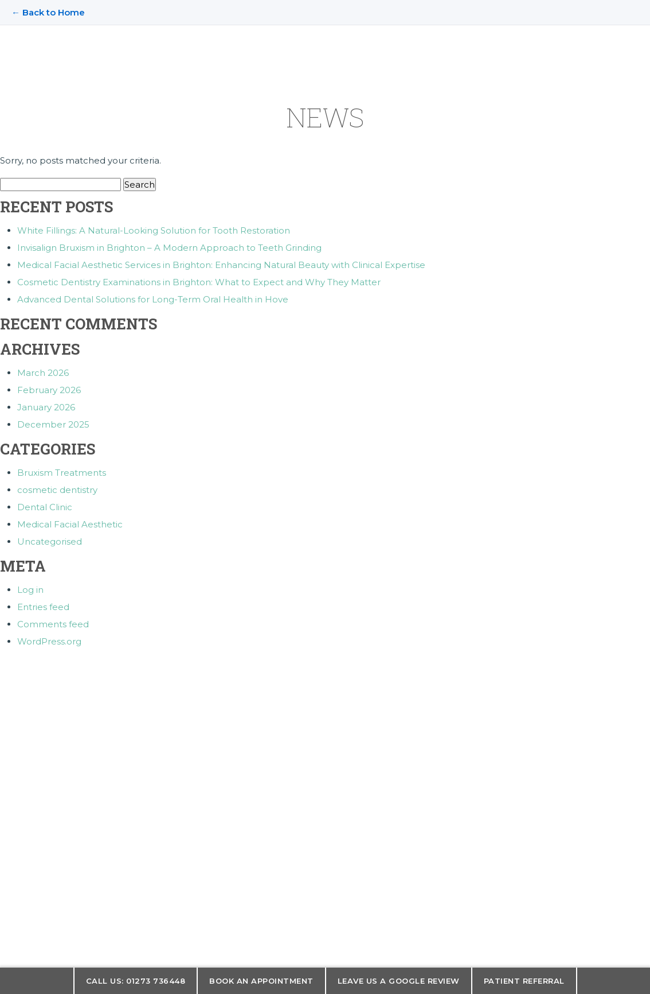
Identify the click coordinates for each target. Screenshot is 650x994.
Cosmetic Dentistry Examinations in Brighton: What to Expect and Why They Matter (199, 282)
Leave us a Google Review (399, 980)
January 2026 (46, 407)
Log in (30, 589)
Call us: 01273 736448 (136, 980)
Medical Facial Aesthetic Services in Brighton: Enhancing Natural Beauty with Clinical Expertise (221, 264)
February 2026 (49, 390)
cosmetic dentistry (57, 489)
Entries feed (43, 606)
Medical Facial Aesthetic (70, 524)
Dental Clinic (44, 507)
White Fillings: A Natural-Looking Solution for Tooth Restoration (153, 230)
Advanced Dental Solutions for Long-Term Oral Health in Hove (152, 299)
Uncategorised (49, 541)
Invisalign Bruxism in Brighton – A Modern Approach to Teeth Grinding (169, 247)
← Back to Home (48, 12)
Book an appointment (261, 980)
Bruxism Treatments (61, 472)
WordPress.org (49, 641)
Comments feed (53, 624)
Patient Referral (524, 980)
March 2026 (43, 372)
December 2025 (53, 424)
